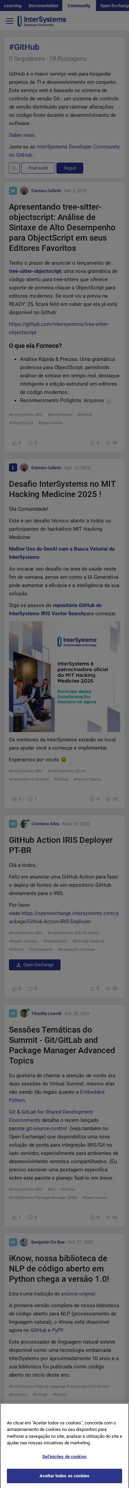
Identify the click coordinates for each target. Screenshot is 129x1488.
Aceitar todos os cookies (64, 1480)
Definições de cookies (64, 1461)
